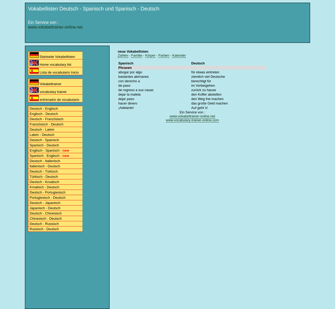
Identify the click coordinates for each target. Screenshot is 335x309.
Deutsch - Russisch (44, 224)
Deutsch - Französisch (46, 119)
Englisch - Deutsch (44, 114)
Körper (150, 55)
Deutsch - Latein (42, 129)
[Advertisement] (212, 28)
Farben (163, 55)
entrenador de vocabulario (54, 98)
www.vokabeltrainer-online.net (55, 27)
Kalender (179, 55)
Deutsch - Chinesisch (46, 213)
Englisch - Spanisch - (49, 150)
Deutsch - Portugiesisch (47, 192)
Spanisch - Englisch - (49, 156)
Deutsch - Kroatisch (44, 182)
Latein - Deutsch (42, 135)
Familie (136, 55)
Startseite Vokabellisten (52, 55)
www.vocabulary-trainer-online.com (192, 120)
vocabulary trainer (48, 90)
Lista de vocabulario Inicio (54, 71)
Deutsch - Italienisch (45, 161)
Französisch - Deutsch (46, 124)
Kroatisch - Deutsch (44, 187)
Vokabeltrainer (46, 82)
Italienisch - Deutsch (45, 166)
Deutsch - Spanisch (44, 140)
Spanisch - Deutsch (44, 145)
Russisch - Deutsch (44, 229)
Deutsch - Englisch (44, 109)
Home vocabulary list (50, 63)
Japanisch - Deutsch (45, 208)
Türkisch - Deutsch (44, 177)
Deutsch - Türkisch (44, 171)
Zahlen (123, 55)
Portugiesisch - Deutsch (47, 198)
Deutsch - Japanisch (45, 203)
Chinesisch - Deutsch (46, 218)
